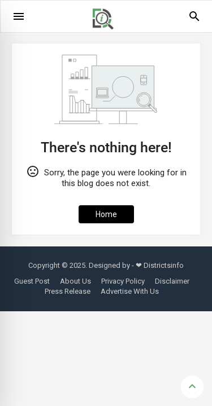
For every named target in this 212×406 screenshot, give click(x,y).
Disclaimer (172, 281)
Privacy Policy (123, 281)
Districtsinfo (164, 265)
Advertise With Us (130, 291)
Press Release (67, 291)
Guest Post (32, 281)
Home (106, 214)
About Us (75, 281)
